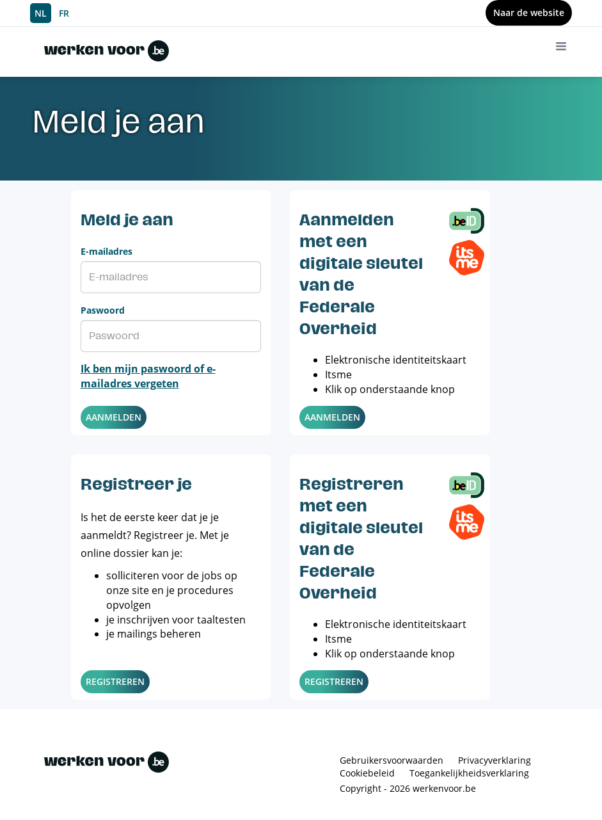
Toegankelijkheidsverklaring (469, 773)
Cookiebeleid (367, 773)
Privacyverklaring (494, 760)
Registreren (115, 681)
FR (64, 13)
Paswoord (103, 310)
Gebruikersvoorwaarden (391, 760)
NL (41, 13)
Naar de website (528, 12)
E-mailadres (106, 251)
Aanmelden (113, 417)
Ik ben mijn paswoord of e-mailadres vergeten (148, 376)
